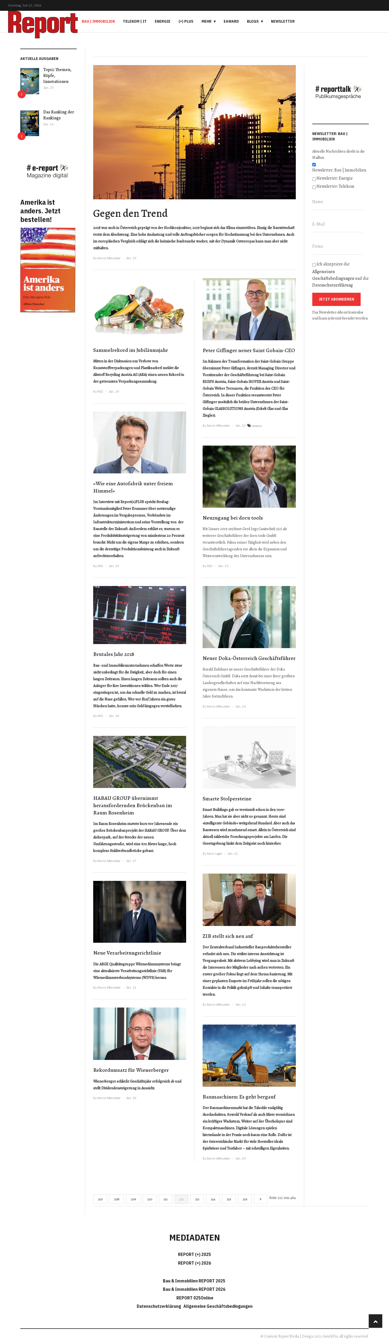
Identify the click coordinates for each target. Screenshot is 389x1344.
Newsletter (283, 21)
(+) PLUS (186, 21)
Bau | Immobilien (98, 21)
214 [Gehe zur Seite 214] (213, 1199)
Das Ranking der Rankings (58, 115)
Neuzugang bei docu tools (233, 517)
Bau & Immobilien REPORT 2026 (194, 1289)
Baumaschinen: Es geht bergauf (239, 1096)
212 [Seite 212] (181, 1199)
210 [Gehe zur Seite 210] (149, 1199)
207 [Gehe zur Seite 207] (100, 1199)
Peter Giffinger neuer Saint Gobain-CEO (249, 350)
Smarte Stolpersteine (227, 798)
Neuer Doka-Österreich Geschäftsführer (249, 658)
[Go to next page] (261, 1199)
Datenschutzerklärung (332, 285)
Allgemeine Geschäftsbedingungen (218, 1306)
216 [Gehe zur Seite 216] (245, 1199)
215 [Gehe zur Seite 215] (229, 1199)
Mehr (207, 21)
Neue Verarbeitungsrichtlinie (127, 952)
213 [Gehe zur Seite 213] (197, 1199)
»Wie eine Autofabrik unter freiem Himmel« (133, 487)
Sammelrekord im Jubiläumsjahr (130, 350)
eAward (231, 21)
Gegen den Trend (130, 213)
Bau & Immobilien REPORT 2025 (194, 1281)
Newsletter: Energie (335, 178)
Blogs (253, 21)
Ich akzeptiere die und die (340, 274)
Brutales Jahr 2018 (113, 654)
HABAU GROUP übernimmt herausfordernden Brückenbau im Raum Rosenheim (132, 805)
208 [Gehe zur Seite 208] (116, 1199)
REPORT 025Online (194, 1298)
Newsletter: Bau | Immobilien (339, 170)
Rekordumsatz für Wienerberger (131, 1070)
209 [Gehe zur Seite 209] (133, 1199)
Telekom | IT (135, 21)
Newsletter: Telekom (335, 186)
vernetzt (257, 426)
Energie (162, 21)
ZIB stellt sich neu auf (228, 936)
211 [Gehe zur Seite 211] (165, 1199)
